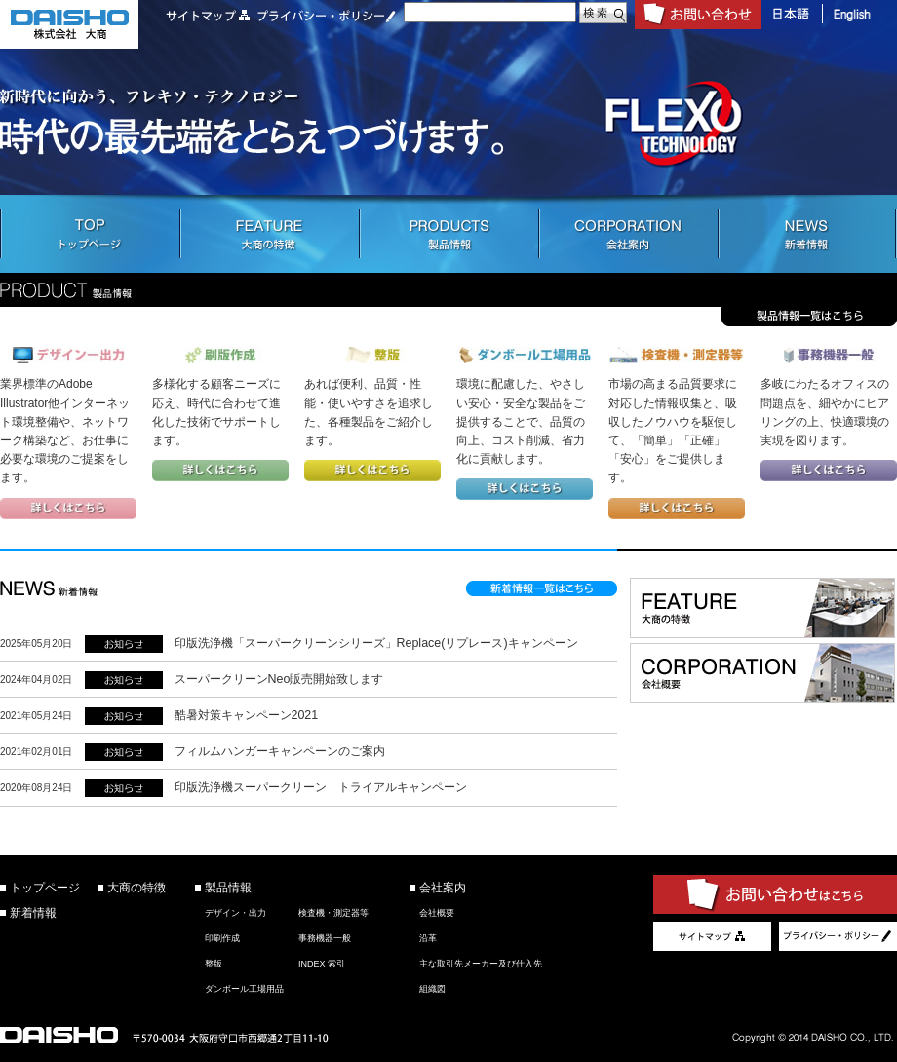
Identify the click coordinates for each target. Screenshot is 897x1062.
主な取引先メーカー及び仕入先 (480, 963)
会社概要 (436, 913)
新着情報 (33, 913)
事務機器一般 (324, 938)
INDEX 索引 (321, 963)
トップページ (45, 887)
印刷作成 (222, 938)
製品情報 (228, 887)
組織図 (432, 989)
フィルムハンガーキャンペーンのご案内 (280, 751)
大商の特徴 (136, 887)
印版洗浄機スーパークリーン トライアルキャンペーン (321, 787)
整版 (213, 963)
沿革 (428, 938)
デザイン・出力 (235, 913)
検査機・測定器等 (333, 913)
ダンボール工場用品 (244, 989)
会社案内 (442, 887)
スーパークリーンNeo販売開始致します (279, 679)
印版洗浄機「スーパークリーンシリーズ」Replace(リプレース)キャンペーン (376, 643)
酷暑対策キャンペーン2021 (247, 715)
